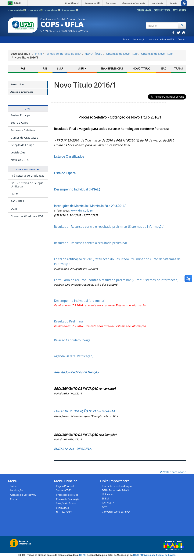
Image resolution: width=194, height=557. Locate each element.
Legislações (18, 152)
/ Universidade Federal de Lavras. (157, 555)
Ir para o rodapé (70, 10)
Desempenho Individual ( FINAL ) (77, 189)
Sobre (126, 39)
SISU (60, 68)
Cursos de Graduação (24, 137)
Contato (182, 39)
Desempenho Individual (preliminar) (80, 301)
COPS (82, 555)
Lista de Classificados (69, 156)
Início (38, 53)
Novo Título (141, 68)
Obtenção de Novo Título (122, 53)
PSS (45, 68)
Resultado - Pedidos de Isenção (76, 372)
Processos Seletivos (23, 130)
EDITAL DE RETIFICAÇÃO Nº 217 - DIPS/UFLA (84, 411)
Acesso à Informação (21, 91)
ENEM (14, 194)
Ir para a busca (52, 10)
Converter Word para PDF (27, 216)
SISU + (82, 68)
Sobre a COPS (19, 122)
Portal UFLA (17, 84)
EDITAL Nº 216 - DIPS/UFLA (72, 449)
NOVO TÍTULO (93, 53)
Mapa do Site (179, 10)
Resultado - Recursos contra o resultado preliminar (90, 243)
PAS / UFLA (17, 201)
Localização (139, 39)
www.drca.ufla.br (82, 210)
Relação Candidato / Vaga (72, 340)
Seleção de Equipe (22, 145)
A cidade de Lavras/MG (161, 39)
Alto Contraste (162, 10)
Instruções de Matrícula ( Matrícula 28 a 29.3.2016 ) (90, 206)
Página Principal (21, 115)
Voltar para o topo (173, 472)
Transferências (112, 68)
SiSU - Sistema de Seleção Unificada (27, 184)
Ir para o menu (35, 10)
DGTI (14, 208)
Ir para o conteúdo (17, 10)
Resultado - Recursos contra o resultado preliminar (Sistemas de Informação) (109, 226)
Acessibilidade (144, 10)
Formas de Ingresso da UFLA (63, 53)
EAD (163, 68)
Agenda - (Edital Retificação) (73, 356)
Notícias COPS (20, 160)
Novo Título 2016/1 (85, 85)
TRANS (178, 68)
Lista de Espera (65, 173)
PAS (22, 68)
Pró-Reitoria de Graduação (27, 175)
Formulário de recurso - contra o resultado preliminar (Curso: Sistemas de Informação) (116, 280)
